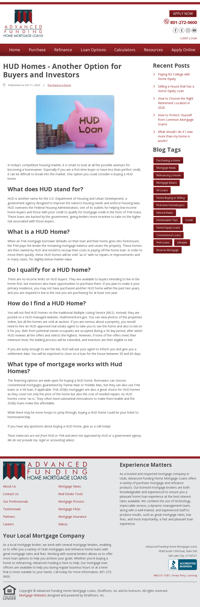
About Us (9, 486)
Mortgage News (69, 486)
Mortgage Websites (32, 595)
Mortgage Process (71, 501)
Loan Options (93, 49)
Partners (9, 517)
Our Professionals (15, 501)
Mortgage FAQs (69, 509)
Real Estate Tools (70, 494)
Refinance (63, 49)
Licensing (192, 575)
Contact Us (11, 494)
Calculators (124, 49)
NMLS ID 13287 (162, 575)
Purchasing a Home (59, 85)
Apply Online (183, 49)
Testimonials (12, 509)
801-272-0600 (183, 22)
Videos (63, 524)
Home (14, 49)
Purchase (37, 49)
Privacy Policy (178, 575)
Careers (8, 524)
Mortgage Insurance (72, 517)
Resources (153, 49)
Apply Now (183, 13)
